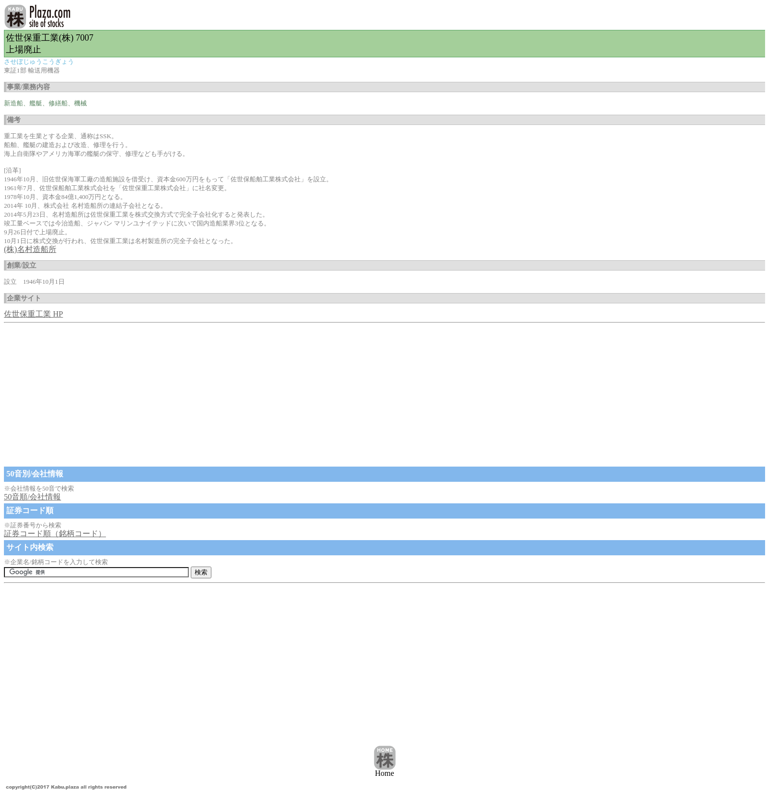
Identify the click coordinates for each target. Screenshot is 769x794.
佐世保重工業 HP (33, 314)
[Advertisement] (298, 395)
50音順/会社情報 (32, 497)
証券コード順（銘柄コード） (55, 533)
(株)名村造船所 (30, 249)
